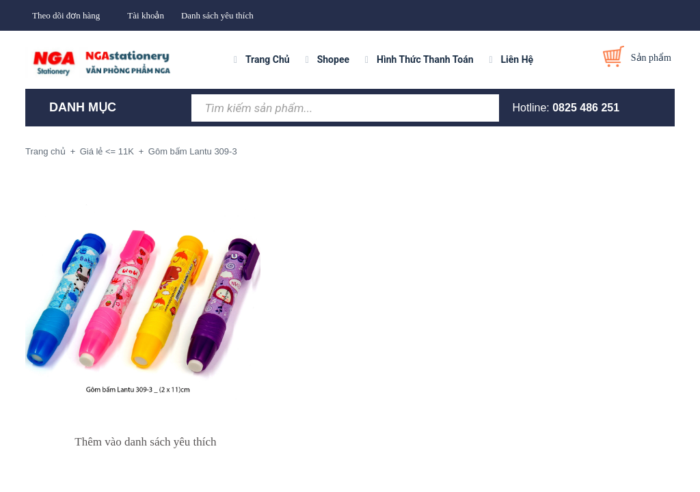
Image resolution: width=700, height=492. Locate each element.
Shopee (333, 59)
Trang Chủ (267, 59)
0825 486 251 (585, 107)
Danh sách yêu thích (217, 15)
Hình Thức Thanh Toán (425, 59)
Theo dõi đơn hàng (66, 15)
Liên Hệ (517, 59)
